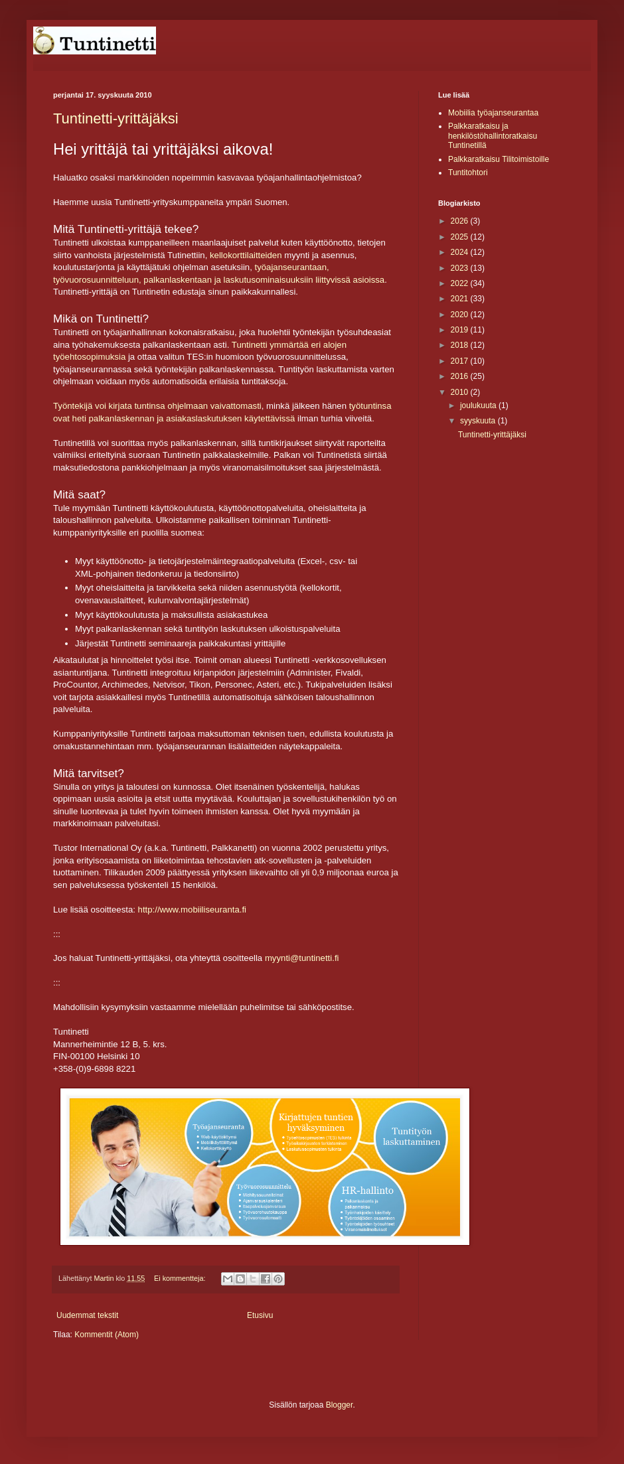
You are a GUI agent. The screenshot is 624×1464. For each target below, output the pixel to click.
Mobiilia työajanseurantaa (493, 112)
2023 (461, 268)
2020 (461, 314)
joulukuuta (479, 405)
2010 (461, 392)
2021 (461, 298)
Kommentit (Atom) (106, 1334)
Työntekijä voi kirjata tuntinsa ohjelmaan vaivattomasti (157, 406)
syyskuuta (479, 420)
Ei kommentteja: (180, 1278)
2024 (461, 252)
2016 (461, 376)
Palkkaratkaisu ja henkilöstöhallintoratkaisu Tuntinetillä (492, 135)
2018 (461, 345)
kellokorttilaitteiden (246, 255)
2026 (461, 221)
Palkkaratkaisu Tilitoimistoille (498, 159)
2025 (461, 237)
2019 (461, 329)
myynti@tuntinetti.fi (302, 958)
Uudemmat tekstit (87, 1315)
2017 (461, 361)
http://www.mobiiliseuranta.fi (192, 910)
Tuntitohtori (468, 172)
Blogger (339, 1405)
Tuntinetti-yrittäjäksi (116, 118)
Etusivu (260, 1315)
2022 (461, 283)
